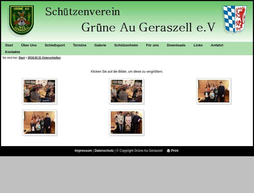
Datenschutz (104, 151)
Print (172, 151)
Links (198, 45)
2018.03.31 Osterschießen (44, 57)
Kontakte (12, 52)
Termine (80, 45)
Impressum (83, 151)
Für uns (152, 45)
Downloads (176, 45)
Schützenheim (126, 45)
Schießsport (55, 45)
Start (9, 45)
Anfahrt (217, 45)
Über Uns (29, 45)
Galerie (100, 45)
